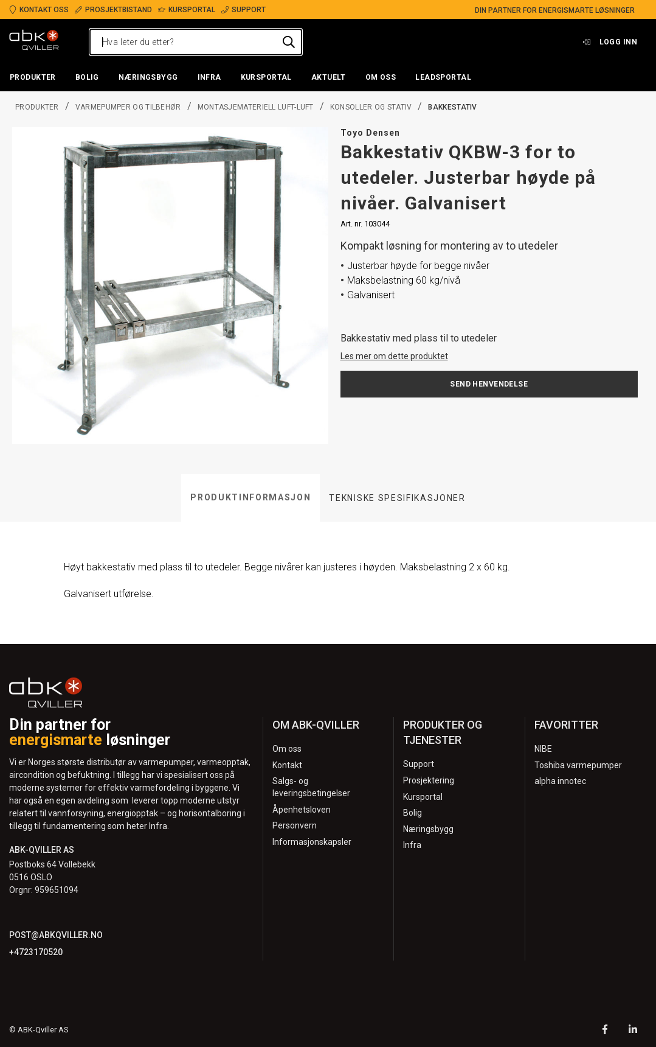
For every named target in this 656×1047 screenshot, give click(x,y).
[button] (33, 78)
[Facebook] (605, 1031)
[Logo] (34, 42)
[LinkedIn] (633, 1031)
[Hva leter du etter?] (195, 42)
